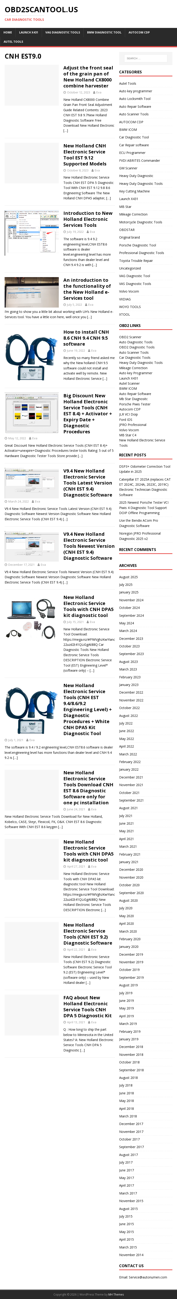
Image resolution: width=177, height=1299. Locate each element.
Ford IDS (125, 419)
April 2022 (126, 746)
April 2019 (126, 1016)
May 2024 (126, 623)
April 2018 (126, 1108)
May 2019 (126, 1008)
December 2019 (131, 954)
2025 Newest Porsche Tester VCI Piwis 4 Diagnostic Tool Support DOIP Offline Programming (143, 507)
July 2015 (126, 1216)
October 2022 (129, 708)
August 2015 (128, 1208)
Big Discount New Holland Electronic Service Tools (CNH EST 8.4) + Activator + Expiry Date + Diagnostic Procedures (87, 413)
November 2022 (131, 700)
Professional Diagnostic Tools (141, 253)
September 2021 (131, 800)
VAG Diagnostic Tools (62, 32)
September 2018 (131, 1070)
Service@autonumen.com (148, 1277)
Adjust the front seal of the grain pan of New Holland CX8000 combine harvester (88, 77)
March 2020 (128, 931)
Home (7, 32)
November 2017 (131, 1131)
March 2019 (128, 1023)
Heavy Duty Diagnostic (136, 176)
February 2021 (130, 854)
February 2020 (130, 939)
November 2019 (131, 962)
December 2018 (131, 1047)
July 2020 (126, 908)
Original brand (129, 237)
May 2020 (126, 916)
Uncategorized (130, 268)
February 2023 (130, 677)
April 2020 (126, 923)
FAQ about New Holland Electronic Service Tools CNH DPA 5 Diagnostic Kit (87, 1006)
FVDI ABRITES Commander (139, 160)
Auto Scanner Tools (134, 114)
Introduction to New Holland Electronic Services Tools (87, 219)
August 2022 (128, 715)
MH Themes (116, 1294)
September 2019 (131, 977)
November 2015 (131, 1201)
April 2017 (126, 1185)
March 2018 (128, 1116)
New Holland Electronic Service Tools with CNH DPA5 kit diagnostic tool (88, 606)
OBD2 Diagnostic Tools (137, 347)
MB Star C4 (127, 435)
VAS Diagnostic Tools (135, 283)
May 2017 (126, 1178)
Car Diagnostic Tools (134, 357)
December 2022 (131, 692)
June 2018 (126, 1093)
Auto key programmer (135, 91)
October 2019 (129, 969)
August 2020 (128, 900)
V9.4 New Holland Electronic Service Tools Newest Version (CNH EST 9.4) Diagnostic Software (89, 546)
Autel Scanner (129, 383)
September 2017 (131, 1147)
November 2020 (131, 877)
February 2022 (130, 762)
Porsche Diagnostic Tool (137, 245)
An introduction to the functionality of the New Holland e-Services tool (87, 289)
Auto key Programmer (135, 373)
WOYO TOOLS (130, 307)
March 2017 (128, 1193)
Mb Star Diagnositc (133, 399)
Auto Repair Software (135, 106)
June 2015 (126, 1224)
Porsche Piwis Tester (134, 404)
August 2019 (128, 985)
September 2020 (131, 893)
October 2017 (129, 1139)
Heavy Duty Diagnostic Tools (141, 183)
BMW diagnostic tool (104, 32)
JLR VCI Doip (128, 414)
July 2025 (126, 584)
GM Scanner (128, 168)
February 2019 (130, 1031)
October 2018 (129, 1062)
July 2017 (126, 1162)
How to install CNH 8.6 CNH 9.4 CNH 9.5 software (86, 338)
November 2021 (131, 785)
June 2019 (126, 1000)
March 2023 (128, 669)
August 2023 (128, 661)
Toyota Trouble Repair (136, 260)
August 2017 (128, 1154)
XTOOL (124, 314)
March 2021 (128, 846)
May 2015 (126, 1232)
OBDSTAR (127, 229)
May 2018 (126, 1100)
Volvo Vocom (129, 291)
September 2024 (131, 615)
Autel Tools (13, 42)
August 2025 (128, 577)
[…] (65, 130)
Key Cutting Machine (134, 191)
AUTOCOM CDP (139, 32)
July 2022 (126, 723)
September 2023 (131, 654)
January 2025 (129, 592)
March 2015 (128, 1247)
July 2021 (126, 816)
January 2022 (129, 769)
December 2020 (131, 869)
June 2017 (126, 1170)
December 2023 (131, 638)
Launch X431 (28, 32)
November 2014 (131, 1255)
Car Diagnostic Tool (134, 137)
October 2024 (129, 607)
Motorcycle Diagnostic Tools (140, 222)
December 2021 (131, 777)
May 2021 (126, 831)
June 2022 (126, 731)
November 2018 (131, 1054)
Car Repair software (134, 145)
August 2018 (128, 1077)
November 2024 (131, 600)
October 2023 (129, 646)
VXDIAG (125, 299)
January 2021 (129, 862)
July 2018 (126, 1085)
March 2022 (128, 754)
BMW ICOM (128, 129)
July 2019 (126, 993)
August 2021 (128, 808)
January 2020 (129, 946)
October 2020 (129, 885)
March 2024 (128, 631)
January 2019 (129, 1039)
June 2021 (126, 823)
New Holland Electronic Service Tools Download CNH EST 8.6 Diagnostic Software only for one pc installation (88, 787)
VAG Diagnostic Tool (134, 276)
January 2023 (129, 684)
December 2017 (131, 1124)
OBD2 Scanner (130, 337)
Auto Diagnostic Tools (136, 342)
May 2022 (126, 738)
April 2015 (126, 1239)
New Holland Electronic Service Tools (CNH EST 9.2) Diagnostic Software (87, 934)
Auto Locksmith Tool (134, 98)
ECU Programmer (132, 152)
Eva (98, 92)
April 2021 (126, 839)
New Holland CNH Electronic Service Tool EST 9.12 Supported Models (84, 155)
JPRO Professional (132, 424)
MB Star (125, 206)
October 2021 (129, 792)
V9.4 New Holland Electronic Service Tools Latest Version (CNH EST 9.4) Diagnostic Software (87, 483)
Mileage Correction (133, 214)
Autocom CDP (130, 409)
